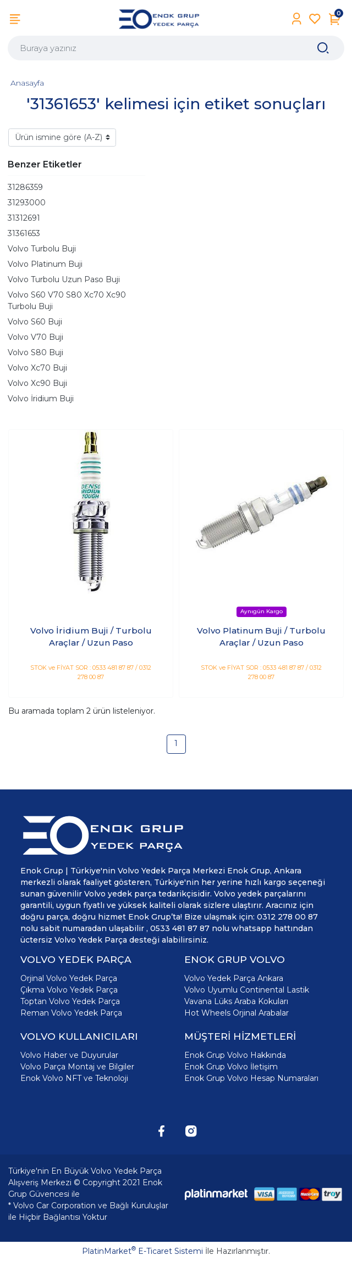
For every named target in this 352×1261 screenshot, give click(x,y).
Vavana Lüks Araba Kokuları (236, 1001)
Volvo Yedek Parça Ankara (233, 978)
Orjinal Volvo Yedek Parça (68, 978)
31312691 (24, 218)
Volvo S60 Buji (35, 322)
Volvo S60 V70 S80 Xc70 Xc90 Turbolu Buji (67, 300)
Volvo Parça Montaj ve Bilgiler (77, 1067)
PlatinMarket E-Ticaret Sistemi (142, 1251)
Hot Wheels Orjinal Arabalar (236, 1013)
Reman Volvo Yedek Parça (71, 1013)
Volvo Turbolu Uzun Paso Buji (64, 279)
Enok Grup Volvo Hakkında (235, 1055)
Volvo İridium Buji (41, 398)
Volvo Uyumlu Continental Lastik (246, 990)
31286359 (25, 187)
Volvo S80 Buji (35, 352)
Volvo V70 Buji (35, 337)
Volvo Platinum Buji (45, 264)
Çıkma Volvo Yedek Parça (69, 990)
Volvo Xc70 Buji (37, 368)
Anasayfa (27, 83)
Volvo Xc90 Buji (37, 383)
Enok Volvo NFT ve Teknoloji (74, 1078)
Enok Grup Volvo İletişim (231, 1067)
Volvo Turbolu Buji (42, 249)
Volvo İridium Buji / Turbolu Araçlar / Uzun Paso (91, 636)
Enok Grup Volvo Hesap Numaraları (251, 1078)
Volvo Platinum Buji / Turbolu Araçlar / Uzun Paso (261, 636)
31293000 (27, 203)
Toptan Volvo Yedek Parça (70, 1001)
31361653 (24, 233)
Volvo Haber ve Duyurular (69, 1055)
